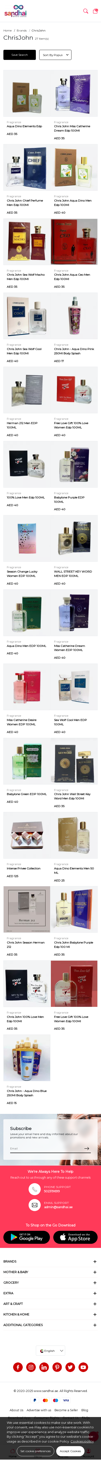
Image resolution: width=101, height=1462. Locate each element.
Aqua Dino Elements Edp (24, 126)
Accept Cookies (70, 1451)
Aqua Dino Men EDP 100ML (26, 646)
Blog (84, 1410)
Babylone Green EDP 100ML (27, 794)
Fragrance (14, 122)
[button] (85, 11)
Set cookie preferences (35, 1451)
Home (7, 30)
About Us (16, 1410)
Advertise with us (39, 1410)
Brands (22, 30)
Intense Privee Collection (23, 868)
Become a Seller (66, 1410)
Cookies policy (82, 1441)
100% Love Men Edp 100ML (26, 497)
